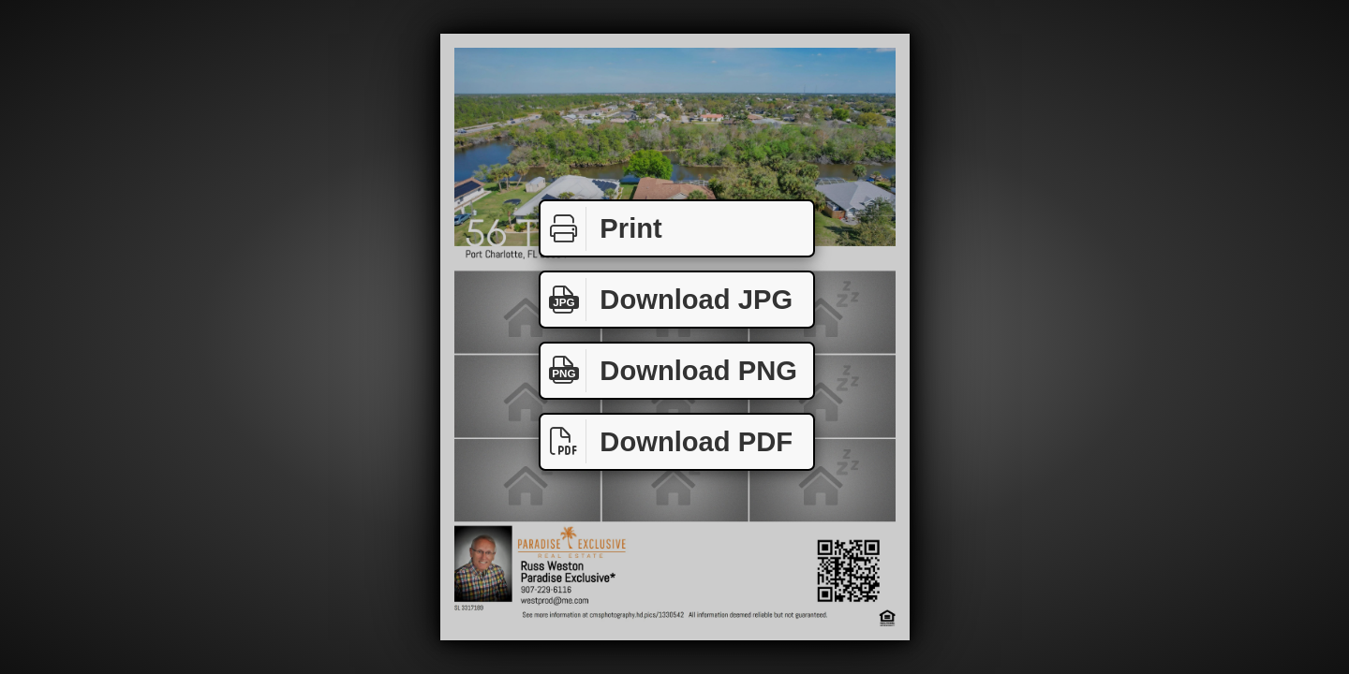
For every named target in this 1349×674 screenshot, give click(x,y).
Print (601, 229)
